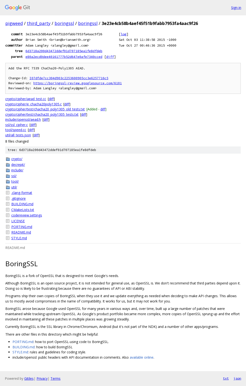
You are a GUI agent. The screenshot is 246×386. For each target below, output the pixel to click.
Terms (55, 378)
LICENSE (18, 221)
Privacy (42, 378)
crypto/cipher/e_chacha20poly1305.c (33, 104)
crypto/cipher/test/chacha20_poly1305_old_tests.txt (45, 109)
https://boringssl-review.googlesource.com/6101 (77, 83)
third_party (38, 23)
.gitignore (18, 198)
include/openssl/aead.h (23, 119)
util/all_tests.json (18, 135)
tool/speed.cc (15, 129)
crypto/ (16, 159)
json (237, 378)
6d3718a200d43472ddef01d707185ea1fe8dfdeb (63, 51)
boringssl (64, 23)
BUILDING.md (22, 204)
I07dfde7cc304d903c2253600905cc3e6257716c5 (69, 78)
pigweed (14, 23)
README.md (21, 232)
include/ (17, 170)
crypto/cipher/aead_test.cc (25, 98)
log (123, 34)
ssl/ (14, 176)
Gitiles (29, 378)
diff (110, 56)
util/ (14, 187)
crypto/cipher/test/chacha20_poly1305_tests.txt (42, 114)
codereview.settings (26, 215)
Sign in (236, 7)
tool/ (15, 181)
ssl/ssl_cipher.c (16, 124)
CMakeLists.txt (22, 209)
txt (226, 378)
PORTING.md (21, 226)
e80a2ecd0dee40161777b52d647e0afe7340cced (63, 56)
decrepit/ (18, 164)
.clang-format (21, 192)
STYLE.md (19, 238)
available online (142, 357)
